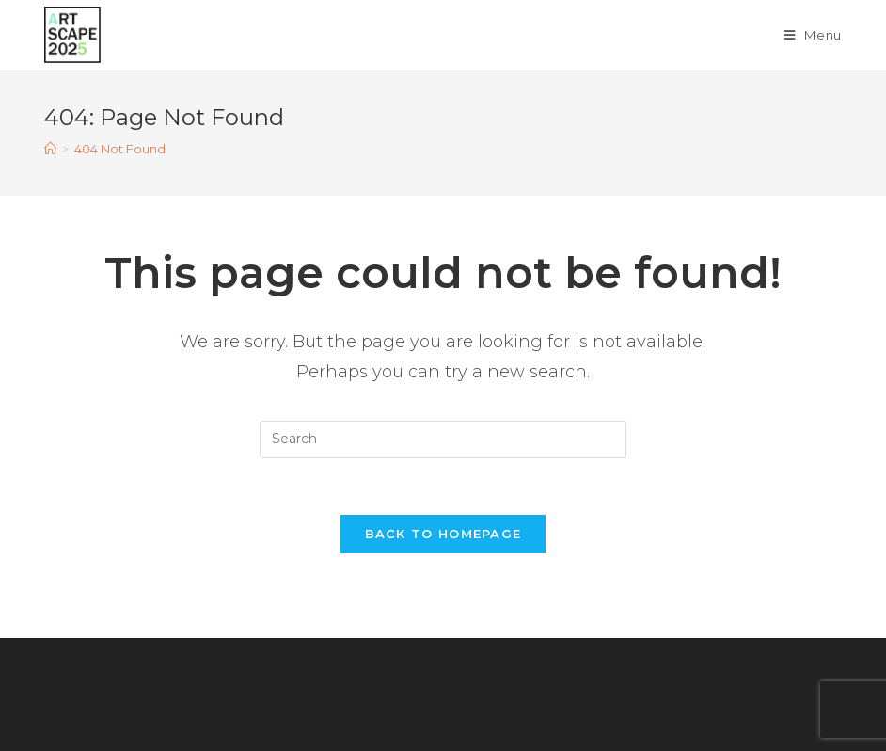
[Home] (50, 148)
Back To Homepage (443, 533)
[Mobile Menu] (813, 35)
